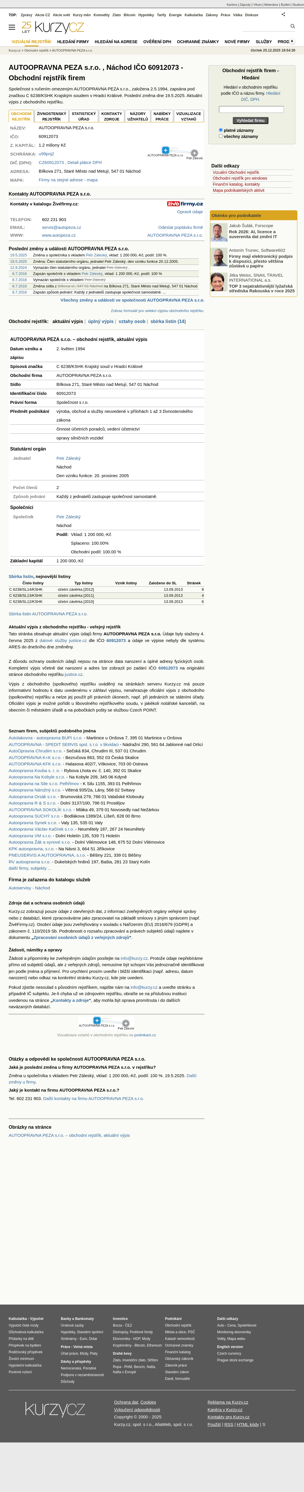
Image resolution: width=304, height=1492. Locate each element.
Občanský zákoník (179, 1359)
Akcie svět (61, 15)
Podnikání (173, 1319)
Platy (94, 1353)
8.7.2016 (19, 273)
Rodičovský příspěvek (26, 1352)
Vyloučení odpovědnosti (137, 1409)
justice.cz (74, 674)
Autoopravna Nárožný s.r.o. (35, 789)
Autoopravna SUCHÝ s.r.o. (34, 816)
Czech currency (229, 1353)
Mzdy (84, 1353)
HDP (136, 1339)
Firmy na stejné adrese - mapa (68, 179)
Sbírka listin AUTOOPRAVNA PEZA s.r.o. (48, 613)
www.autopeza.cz (59, 235)
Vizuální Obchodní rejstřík (236, 172)
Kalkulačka (194, 15)
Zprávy (26, 15)
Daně (169, 1379)
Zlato (117, 15)
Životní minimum (21, 1359)
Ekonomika (121, 1339)
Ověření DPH (157, 41)
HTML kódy (248, 1424)
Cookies (148, 1402)
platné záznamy (236, 130)
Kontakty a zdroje (71, 1000)
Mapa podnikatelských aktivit (238, 190)
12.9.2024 (18, 267)
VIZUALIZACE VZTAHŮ (188, 117)
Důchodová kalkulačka (26, 1332)
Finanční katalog (178, 1352)
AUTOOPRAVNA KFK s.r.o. (35, 763)
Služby (264, 41)
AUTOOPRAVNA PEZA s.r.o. (72, 50)
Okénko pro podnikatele (236, 215)
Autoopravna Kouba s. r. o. (34, 770)
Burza (117, 1325)
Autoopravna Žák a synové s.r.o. (40, 842)
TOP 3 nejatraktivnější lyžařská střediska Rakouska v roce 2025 (262, 288)
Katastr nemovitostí (180, 1339)
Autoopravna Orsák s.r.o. (33, 796)
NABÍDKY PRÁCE (162, 117)
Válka (237, 15)
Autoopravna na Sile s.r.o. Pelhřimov (44, 783)
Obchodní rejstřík (36, 50)
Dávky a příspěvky (76, 1362)
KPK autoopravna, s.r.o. (31, 848)
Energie (175, 15)
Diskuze (251, 15)
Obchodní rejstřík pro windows (240, 178)
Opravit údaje (190, 211)
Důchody (67, 1382)
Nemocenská (71, 1368)
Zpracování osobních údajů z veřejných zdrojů (81, 937)
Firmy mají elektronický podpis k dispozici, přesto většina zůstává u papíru (261, 261)
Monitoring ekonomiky (234, 1332)
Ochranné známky (198, 41)
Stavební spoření (90, 1332)
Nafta (151, 1367)
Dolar (93, 1339)
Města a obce (175, 1332)
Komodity (101, 15)
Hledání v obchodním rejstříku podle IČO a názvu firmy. (250, 93)
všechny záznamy (238, 136)
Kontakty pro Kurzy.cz (229, 1416)
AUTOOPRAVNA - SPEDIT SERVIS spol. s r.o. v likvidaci (64, 744)
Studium (298, 4)
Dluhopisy (120, 1332)
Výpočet (36, 1319)
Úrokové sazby (72, 1325)
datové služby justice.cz (63, 640)
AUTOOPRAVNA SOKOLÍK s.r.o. (40, 809)
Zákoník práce (176, 1365)
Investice (120, 1319)
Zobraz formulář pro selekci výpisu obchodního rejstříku (157, 311)
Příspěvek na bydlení (25, 1345)
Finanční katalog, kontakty (236, 184)
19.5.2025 (18, 255)
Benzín (139, 1367)
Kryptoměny (122, 1345)
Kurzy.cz (15, 50)
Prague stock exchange (235, 1360)
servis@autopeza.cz (61, 227)
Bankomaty (84, 1319)
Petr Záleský (96, 255)
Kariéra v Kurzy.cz (225, 1409)
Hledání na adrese (116, 41)
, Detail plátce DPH (70, 162)
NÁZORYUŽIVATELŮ (137, 117)
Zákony (212, 15)
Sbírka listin (21, 576)
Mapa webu (236, 1339)
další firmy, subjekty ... (30, 868)
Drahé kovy (122, 1353)
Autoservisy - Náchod (29, 887)
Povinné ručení (20, 1372)
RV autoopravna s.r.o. (30, 861)
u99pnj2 (46, 153)
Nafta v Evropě (124, 1372)
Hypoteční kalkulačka (25, 1365)
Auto (220, 1325)
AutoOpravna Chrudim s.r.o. (36, 750)
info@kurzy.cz (134, 958)
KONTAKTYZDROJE (111, 117)
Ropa (117, 1367)
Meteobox (271, 4)
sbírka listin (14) (168, 321)
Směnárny (69, 1339)
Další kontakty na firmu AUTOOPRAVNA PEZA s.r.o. (93, 1098)
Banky (66, 1319)
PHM (128, 1367)
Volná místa (82, 1347)
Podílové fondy (141, 1332)
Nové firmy (237, 41)
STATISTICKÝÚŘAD (84, 117)
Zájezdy (245, 4)
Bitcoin (129, 15)
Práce (225, 15)
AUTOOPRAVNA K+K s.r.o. (35, 757)
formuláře (182, 1379)
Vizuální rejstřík (32, 41)
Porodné (89, 1368)
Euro (83, 1339)
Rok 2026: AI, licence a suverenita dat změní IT (253, 234)
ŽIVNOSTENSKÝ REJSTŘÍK (51, 117)
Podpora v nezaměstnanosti (82, 1375)
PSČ (191, 1332)
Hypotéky (146, 15)
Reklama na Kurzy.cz (228, 1402)
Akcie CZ (42, 15)
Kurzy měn (82, 15)
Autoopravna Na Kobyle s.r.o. (37, 776)
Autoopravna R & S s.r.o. (32, 802)
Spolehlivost (247, 1325)
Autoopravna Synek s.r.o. (33, 822)
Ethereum (154, 1345)
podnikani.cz (145, 1035)
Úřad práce (69, 1353)
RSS (228, 1424)
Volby (221, 1339)
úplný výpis (100, 321)
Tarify (161, 15)
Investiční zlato (133, 1360)
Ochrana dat (126, 1402)
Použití (214, 1424)
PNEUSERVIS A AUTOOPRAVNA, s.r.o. (47, 855)
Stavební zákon (177, 1372)
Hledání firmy (73, 41)
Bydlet (285, 4)
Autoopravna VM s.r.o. (30, 835)
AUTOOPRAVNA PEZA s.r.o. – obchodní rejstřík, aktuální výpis (69, 1135)
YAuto (257, 4)
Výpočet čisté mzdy (24, 1325)
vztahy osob (132, 321)
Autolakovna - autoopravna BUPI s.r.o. (46, 737)
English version (230, 1347)
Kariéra (232, 4)
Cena (231, 1325)
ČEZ (128, 1325)
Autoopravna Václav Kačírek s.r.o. (41, 829)
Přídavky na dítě (21, 1339)
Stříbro (152, 1360)
